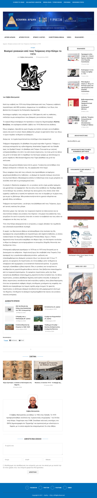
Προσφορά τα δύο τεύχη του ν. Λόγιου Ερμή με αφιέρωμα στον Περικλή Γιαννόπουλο (87, 58)
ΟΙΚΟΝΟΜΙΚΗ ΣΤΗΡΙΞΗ (78, 2)
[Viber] (67, 487)
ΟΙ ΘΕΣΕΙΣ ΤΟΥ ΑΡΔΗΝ (18, 2)
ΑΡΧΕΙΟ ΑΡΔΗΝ (9, 37)
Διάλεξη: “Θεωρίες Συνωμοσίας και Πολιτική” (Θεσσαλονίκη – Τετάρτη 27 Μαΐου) (87, 120)
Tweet (6, 340)
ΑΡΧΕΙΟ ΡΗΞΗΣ (24, 37)
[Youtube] (56, 487)
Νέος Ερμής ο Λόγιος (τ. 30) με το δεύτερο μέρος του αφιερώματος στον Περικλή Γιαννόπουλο (87, 86)
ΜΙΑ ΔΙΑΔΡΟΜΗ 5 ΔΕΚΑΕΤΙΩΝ (33, 2)
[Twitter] (44, 487)
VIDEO (69, 37)
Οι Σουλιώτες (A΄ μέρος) (52, 307)
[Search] (93, 37)
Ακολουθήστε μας (74, 141)
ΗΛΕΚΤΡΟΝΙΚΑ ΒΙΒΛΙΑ (56, 37)
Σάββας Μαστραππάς (26, 57)
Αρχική (5, 44)
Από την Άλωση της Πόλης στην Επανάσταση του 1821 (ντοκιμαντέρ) (23, 308)
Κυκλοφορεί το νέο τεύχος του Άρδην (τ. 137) (87, 71)
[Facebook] (31, 487)
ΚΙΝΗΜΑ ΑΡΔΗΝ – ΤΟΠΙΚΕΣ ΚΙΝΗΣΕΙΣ (52, 2)
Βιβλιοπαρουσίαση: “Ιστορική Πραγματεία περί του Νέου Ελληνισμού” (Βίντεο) (87, 104)
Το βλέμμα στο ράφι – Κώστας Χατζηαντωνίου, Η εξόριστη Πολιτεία (52, 327)
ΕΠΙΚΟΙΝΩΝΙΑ (67, 2)
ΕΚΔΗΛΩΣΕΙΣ (79, 37)
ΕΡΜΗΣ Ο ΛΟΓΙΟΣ (39, 37)
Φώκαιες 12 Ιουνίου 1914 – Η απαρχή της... (48, 383)
